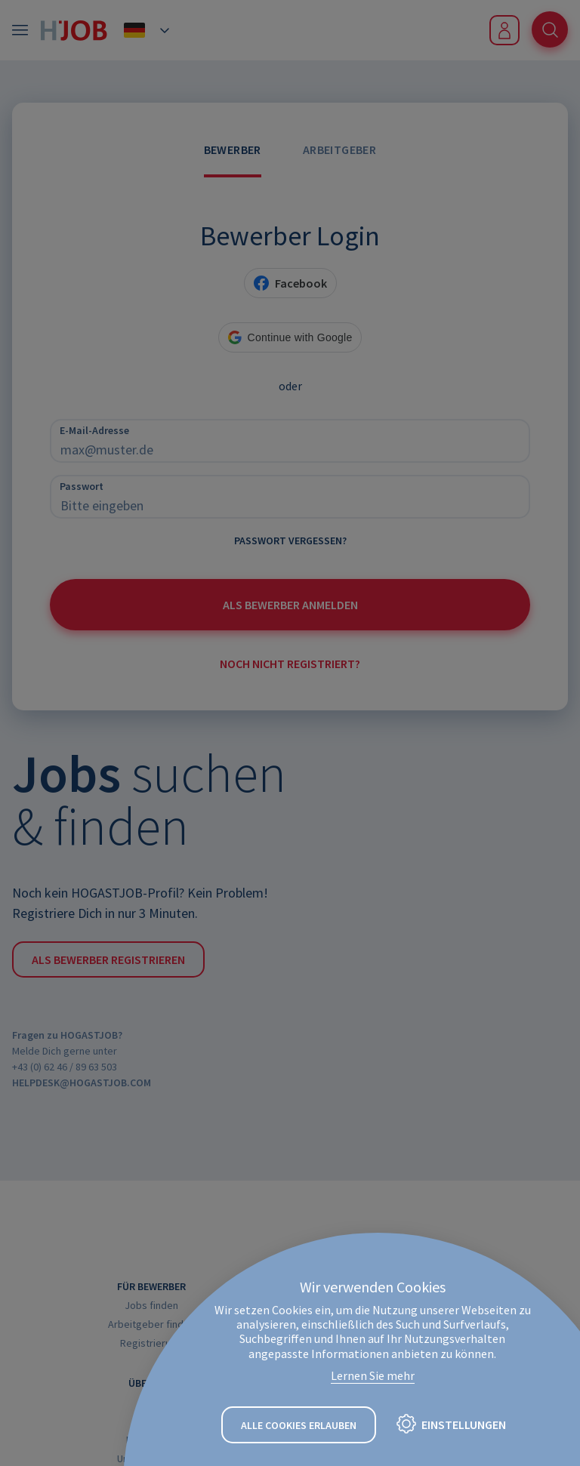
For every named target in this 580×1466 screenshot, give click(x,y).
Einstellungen (463, 1424)
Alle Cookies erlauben (298, 1425)
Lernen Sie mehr (373, 1375)
